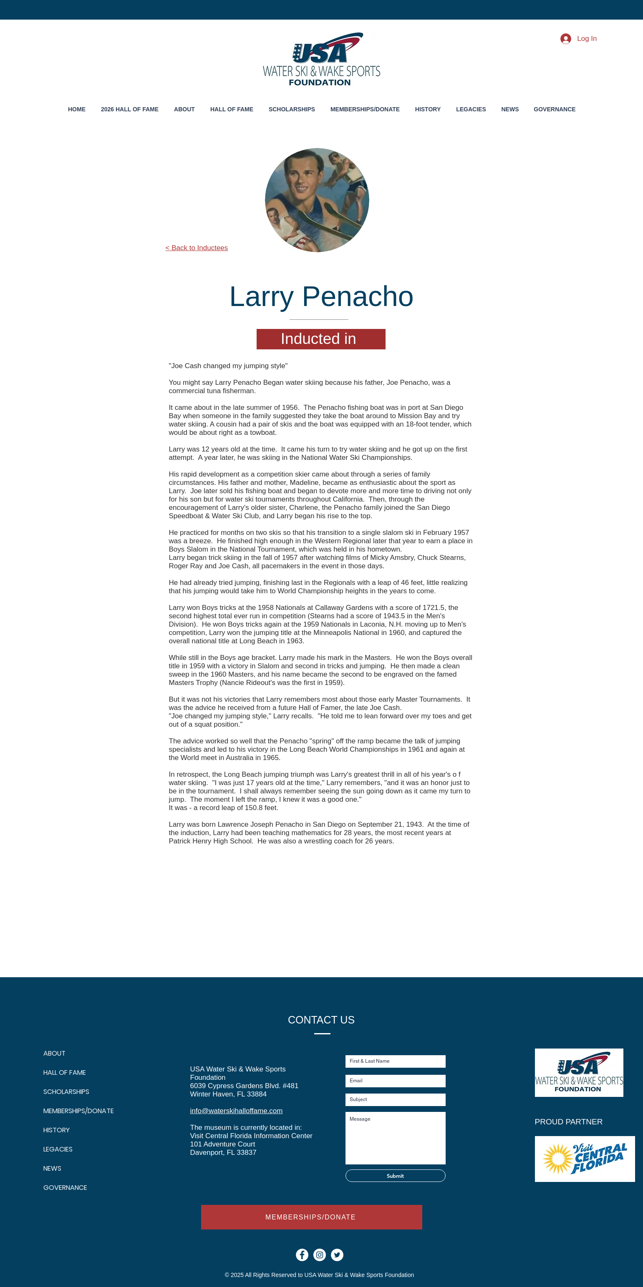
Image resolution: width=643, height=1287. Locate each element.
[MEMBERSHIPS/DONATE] (311, 1217)
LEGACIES (58, 1149)
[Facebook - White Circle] (302, 1255)
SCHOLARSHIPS (63, 1091)
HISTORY (56, 1130)
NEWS (52, 1168)
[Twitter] (337, 1255)
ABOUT (54, 1053)
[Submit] (395, 1175)
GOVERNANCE (63, 1187)
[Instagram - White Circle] (319, 1255)
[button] (428, 109)
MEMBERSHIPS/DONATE (63, 1111)
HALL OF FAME (63, 1072)
